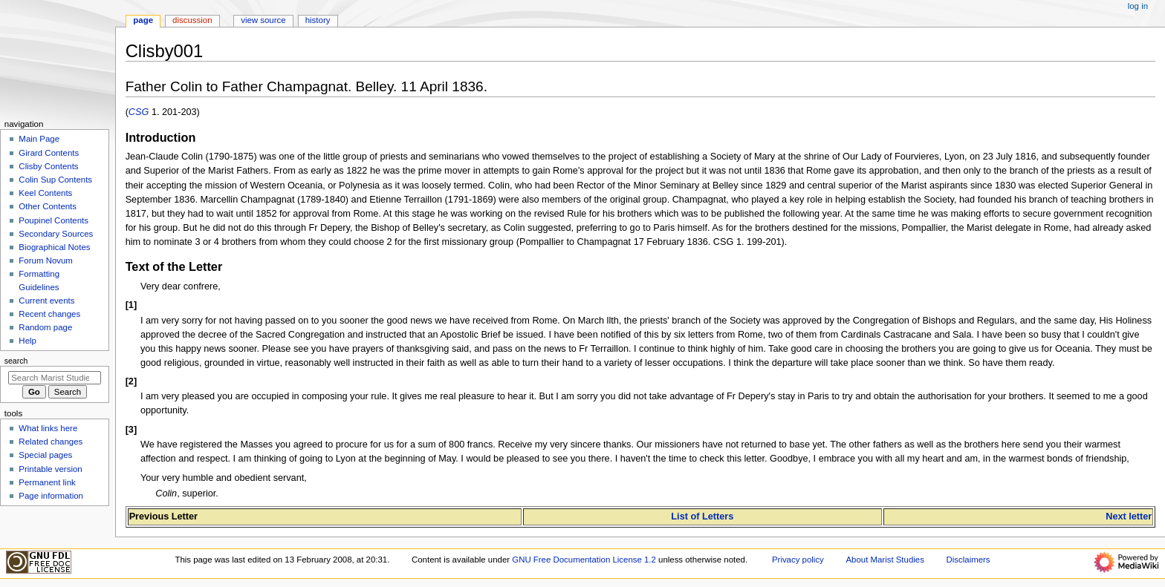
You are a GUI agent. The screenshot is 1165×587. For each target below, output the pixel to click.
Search (16, 360)
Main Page (39, 138)
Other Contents (48, 206)
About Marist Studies (885, 559)
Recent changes (49, 313)
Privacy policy (798, 559)
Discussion (192, 20)
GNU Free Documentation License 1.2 (584, 559)
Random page (45, 327)
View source (263, 20)
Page (143, 20)
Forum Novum (46, 260)
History (318, 20)
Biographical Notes (54, 247)
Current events (46, 300)
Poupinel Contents (53, 220)
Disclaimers (968, 559)
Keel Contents (45, 192)
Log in (1138, 5)
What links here (48, 428)
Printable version (50, 469)
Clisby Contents (48, 166)
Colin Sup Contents (55, 179)
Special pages (45, 454)
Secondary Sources (56, 233)
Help (27, 340)
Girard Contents (49, 152)
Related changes (50, 441)
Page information (51, 495)
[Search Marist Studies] (54, 377)
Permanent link (47, 482)
